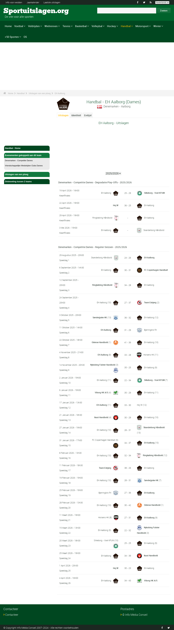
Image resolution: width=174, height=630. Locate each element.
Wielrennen (51, 26)
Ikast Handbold (101, 417)
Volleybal (97, 26)
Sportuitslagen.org (16, 11)
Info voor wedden (15, 2)
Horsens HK (148, 354)
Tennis (66, 26)
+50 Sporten (12, 36)
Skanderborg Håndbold (153, 230)
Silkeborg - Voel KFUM (154, 192)
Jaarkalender (35, 2)
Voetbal (18, 26)
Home (8, 26)
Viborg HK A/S (101, 392)
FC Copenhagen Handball (156, 270)
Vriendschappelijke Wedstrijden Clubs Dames (24, 166)
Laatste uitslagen (56, 2)
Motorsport (142, 26)
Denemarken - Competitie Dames (19, 160)
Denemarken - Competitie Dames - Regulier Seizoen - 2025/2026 (92, 247)
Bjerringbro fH (150, 330)
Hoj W (115, 205)
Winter (157, 26)
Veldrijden (34, 26)
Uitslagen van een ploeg (40, 93)
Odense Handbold (100, 342)
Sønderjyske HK (100, 317)
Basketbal (81, 26)
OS (25, 36)
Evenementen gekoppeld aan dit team (27, 155)
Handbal (126, 26)
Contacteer (11, 614)
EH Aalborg (60, 93)
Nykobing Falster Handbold (102, 364)
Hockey (111, 26)
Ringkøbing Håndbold (102, 217)
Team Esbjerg (150, 302)
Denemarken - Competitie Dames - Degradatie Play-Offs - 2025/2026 (95, 182)
